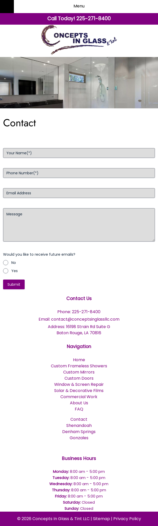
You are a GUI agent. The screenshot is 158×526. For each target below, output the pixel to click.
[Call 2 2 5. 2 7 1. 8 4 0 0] (93, 18)
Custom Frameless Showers (79, 366)
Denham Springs (79, 432)
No (13, 262)
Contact (78, 419)
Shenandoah (79, 425)
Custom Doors (79, 378)
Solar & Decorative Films (79, 391)
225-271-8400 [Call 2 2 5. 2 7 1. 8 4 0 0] (86, 312)
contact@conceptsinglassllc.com (85, 319)
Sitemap (101, 519)
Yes (14, 270)
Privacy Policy (127, 519)
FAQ (79, 409)
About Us (79, 403)
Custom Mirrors (79, 372)
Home (79, 360)
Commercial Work (78, 397)
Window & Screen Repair (79, 384)
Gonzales (79, 438)
